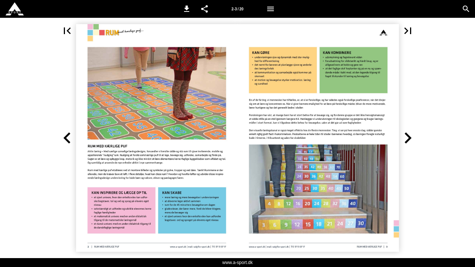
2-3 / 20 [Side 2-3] (237, 9)
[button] (187, 9)
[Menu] (270, 9)
